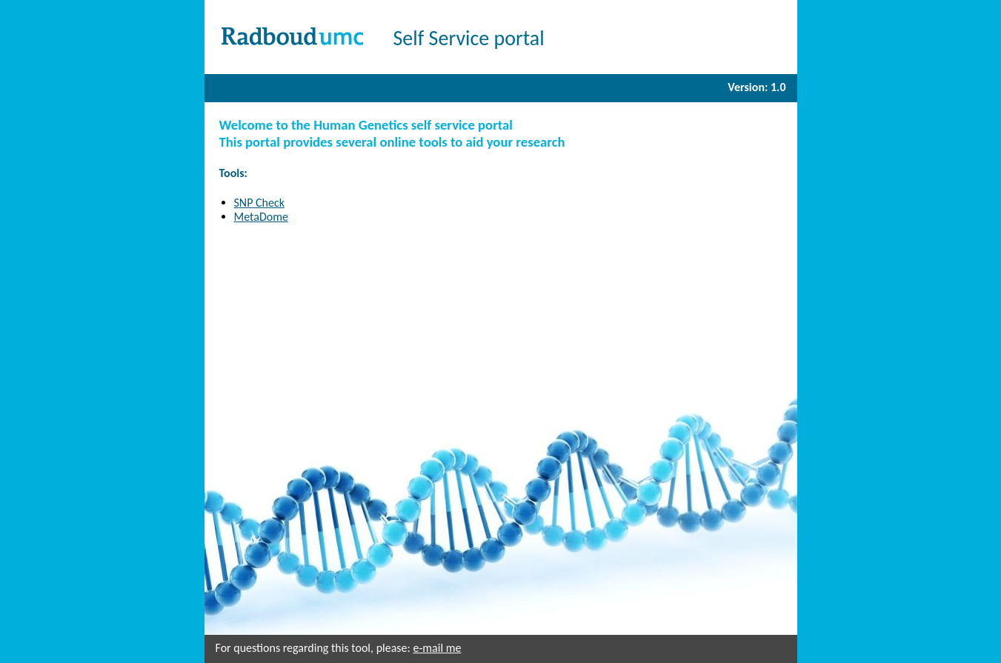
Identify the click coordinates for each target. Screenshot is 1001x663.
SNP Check (259, 203)
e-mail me (437, 648)
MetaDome (261, 217)
